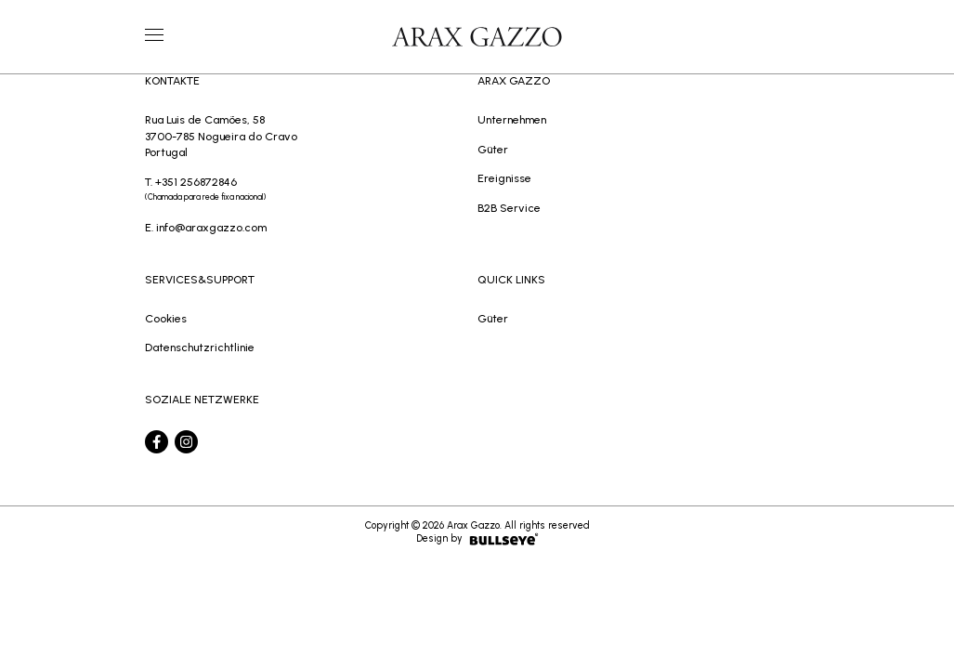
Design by (477, 538)
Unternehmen (511, 119)
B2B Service (509, 208)
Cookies (166, 318)
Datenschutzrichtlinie (200, 347)
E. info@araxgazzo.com (206, 227)
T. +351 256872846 (311, 190)
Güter (492, 149)
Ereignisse (504, 178)
